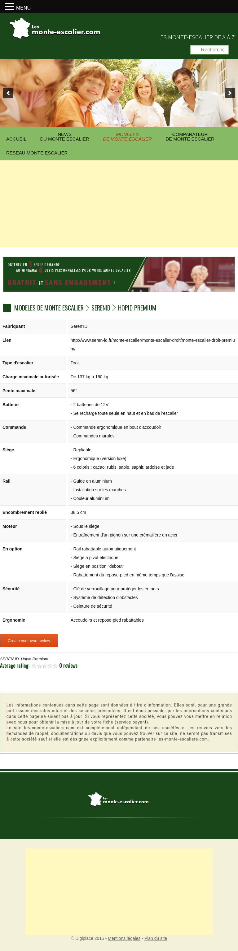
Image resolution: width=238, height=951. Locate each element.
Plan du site (155, 938)
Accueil (16, 138)
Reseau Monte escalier (37, 152)
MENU (23, 8)
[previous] (8, 93)
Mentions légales (124, 938)
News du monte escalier (64, 136)
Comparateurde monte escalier (189, 136)
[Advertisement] (119, 203)
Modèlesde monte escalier (127, 136)
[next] (230, 93)
